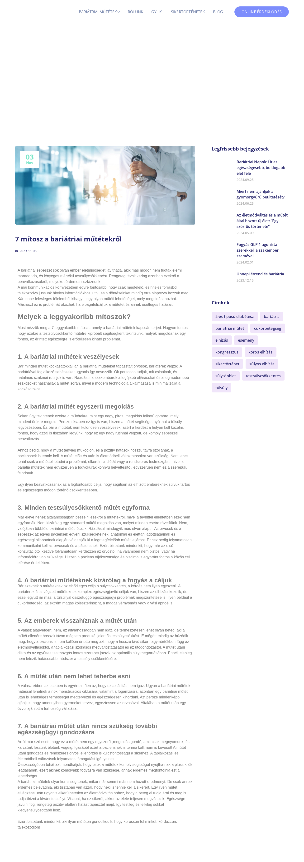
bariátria (272, 316)
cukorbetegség (267, 328)
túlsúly (221, 387)
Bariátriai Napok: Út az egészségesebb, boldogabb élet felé (261, 167)
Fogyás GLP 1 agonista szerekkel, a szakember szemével (258, 250)
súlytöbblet (225, 375)
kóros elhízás (260, 352)
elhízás (221, 340)
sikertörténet (227, 364)
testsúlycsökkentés (263, 375)
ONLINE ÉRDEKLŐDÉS (262, 11)
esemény (246, 340)
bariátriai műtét (229, 328)
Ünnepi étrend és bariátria (260, 274)
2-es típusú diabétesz (234, 316)
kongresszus (226, 352)
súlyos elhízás (261, 364)
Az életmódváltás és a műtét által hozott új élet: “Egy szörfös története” (262, 220)
